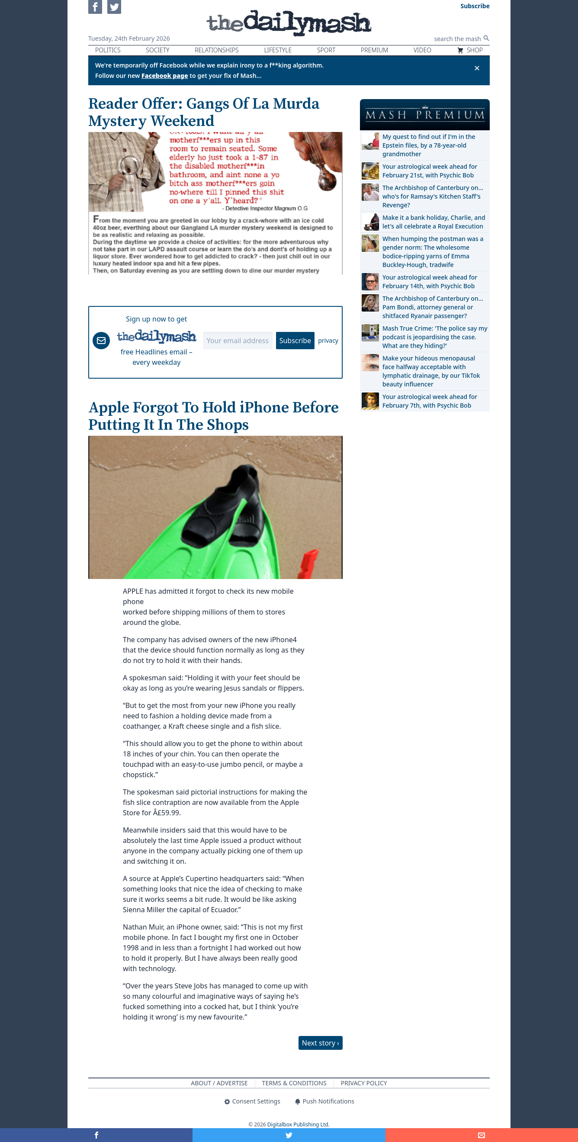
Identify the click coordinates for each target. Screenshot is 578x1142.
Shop (470, 50)
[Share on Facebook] (96, 1135)
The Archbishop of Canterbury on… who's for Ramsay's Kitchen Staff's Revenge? (432, 196)
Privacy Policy (364, 1083)
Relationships (217, 50)
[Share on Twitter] (289, 1135)
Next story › (320, 1043)
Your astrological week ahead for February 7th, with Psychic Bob (429, 400)
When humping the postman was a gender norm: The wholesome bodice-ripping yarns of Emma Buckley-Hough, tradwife (432, 252)
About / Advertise (219, 1083)
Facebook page (164, 75)
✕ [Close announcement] (477, 68)
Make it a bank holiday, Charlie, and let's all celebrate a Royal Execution (433, 221)
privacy (328, 340)
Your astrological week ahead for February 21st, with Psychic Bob (429, 170)
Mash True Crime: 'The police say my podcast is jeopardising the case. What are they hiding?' (435, 337)
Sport (326, 50)
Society (157, 50)
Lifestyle (278, 50)
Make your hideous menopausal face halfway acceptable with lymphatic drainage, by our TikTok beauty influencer (431, 371)
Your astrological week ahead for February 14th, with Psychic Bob (429, 281)
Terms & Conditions (294, 1083)
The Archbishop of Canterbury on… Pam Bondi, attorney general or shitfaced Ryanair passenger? (432, 307)
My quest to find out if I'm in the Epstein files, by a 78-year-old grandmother (428, 145)
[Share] (481, 1135)
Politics (108, 50)
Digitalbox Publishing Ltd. (298, 1124)
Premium (374, 50)
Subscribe (295, 340)
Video (422, 50)
